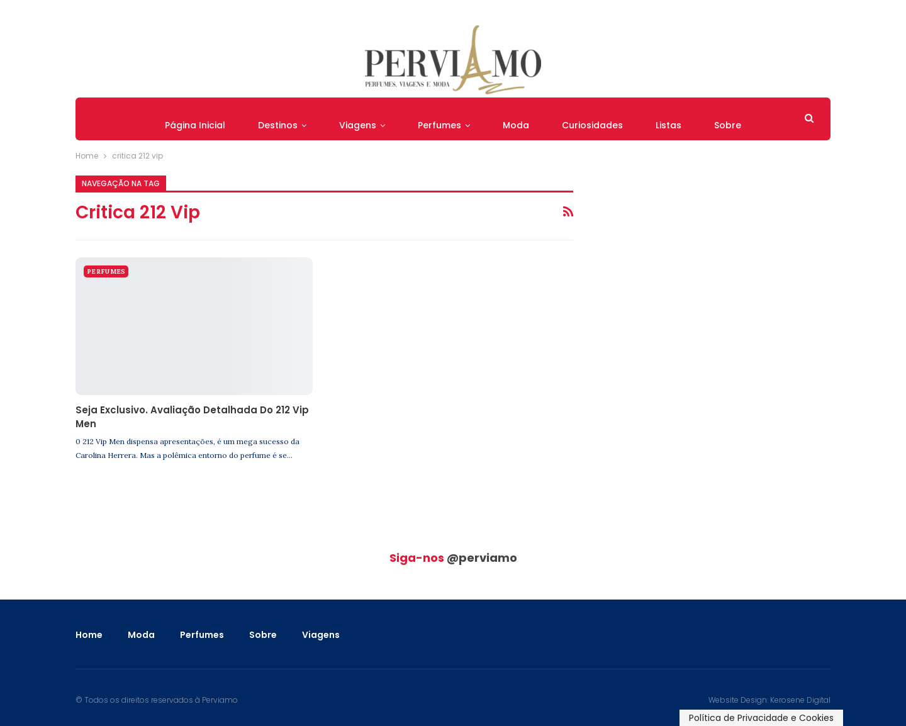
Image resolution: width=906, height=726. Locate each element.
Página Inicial (195, 125)
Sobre (727, 125)
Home (89, 634)
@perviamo (482, 558)
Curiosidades (592, 125)
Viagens (357, 125)
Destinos (278, 125)
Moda (516, 125)
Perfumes (439, 125)
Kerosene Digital (800, 700)
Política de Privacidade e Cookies (761, 718)
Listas (668, 125)
